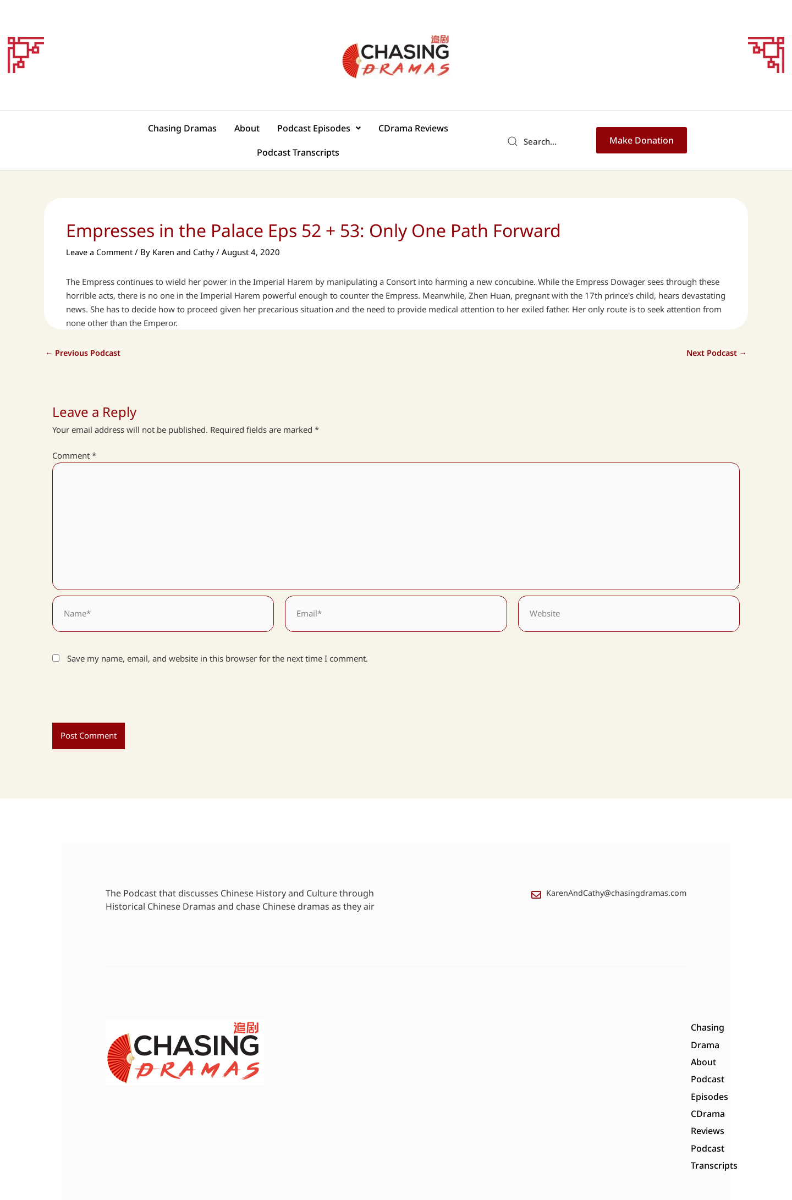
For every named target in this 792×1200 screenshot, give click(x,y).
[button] (269, 131)
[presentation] (127, 686)
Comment (74, 437)
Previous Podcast (84, 335)
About (203, 131)
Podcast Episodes (269, 131)
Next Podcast (715, 335)
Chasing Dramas (145, 131)
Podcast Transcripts (444, 131)
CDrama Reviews (357, 131)
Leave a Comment (100, 234)
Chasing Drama (354, 1017)
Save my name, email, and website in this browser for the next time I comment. (217, 645)
